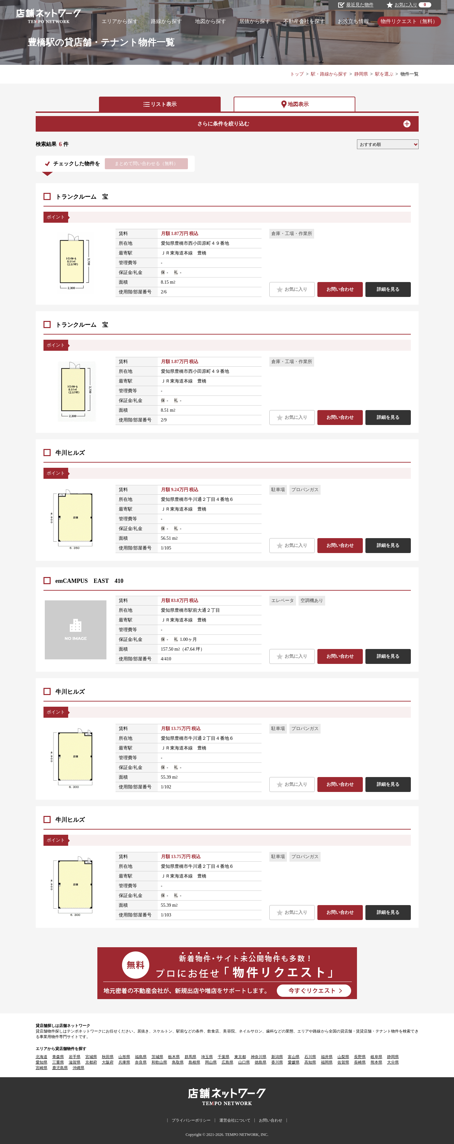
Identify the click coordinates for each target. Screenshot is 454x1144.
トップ (297, 74)
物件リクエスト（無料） (409, 21)
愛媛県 (294, 1062)
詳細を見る (388, 289)
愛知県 (41, 1062)
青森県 (58, 1057)
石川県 (310, 1057)
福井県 (327, 1057)
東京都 (240, 1057)
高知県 (310, 1062)
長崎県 (360, 1062)
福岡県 (327, 1062)
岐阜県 (376, 1057)
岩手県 (74, 1057)
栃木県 (174, 1057)
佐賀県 (343, 1062)
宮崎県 (41, 1068)
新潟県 (277, 1057)
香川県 (277, 1062)
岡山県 (211, 1062)
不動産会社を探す (304, 21)
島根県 (194, 1062)
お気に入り (291, 289)
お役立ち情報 (353, 21)
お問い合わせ (340, 289)
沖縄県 (78, 1068)
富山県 (294, 1057)
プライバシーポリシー (191, 1120)
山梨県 (343, 1057)
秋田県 (108, 1057)
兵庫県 (124, 1062)
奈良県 (141, 1062)
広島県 (227, 1062)
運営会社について (235, 1120)
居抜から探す (254, 21)
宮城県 (91, 1057)
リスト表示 (160, 104)
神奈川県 (258, 1057)
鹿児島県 (60, 1068)
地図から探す (210, 21)
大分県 (393, 1062)
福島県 (141, 1057)
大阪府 (108, 1062)
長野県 (360, 1057)
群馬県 (190, 1057)
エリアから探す (120, 21)
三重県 (58, 1062)
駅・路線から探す (329, 74)
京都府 (91, 1062)
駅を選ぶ (384, 74)
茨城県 (157, 1057)
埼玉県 (207, 1057)
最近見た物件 (356, 5)
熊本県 (376, 1062)
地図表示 (294, 104)
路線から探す (166, 21)
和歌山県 (159, 1062)
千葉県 (223, 1057)
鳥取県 (178, 1062)
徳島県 (260, 1062)
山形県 (124, 1057)
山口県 (244, 1062)
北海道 (41, 1057)
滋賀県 (74, 1062)
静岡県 (361, 74)
